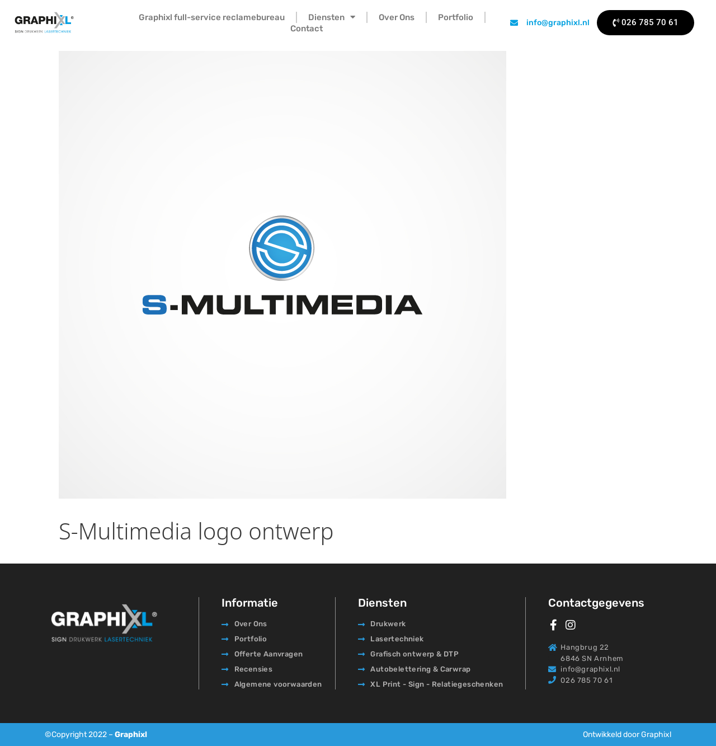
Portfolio (455, 17)
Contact (306, 29)
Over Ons (396, 17)
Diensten (331, 17)
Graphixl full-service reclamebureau (212, 17)
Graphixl (131, 734)
